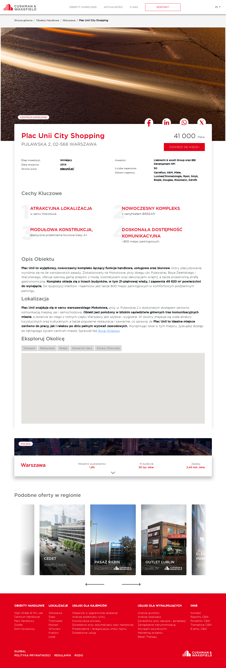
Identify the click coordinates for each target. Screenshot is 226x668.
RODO (79, 655)
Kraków (54, 632)
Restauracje (47, 348)
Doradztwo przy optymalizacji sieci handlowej (102, 624)
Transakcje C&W (201, 624)
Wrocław (55, 629)
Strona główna (23, 20)
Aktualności (113, 7)
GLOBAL (20, 651)
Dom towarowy (24, 629)
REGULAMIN (63, 655)
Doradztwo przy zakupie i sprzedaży (162, 621)
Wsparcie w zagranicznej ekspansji (95, 613)
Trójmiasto (56, 621)
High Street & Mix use (28, 613)
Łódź (52, 636)
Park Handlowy (24, 621)
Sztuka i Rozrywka (108, 348)
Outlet (18, 624)
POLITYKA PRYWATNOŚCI (33, 655)
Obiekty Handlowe (83, 7)
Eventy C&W (199, 629)
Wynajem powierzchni (152, 629)
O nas (134, 7)
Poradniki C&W (200, 621)
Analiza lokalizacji (149, 616)
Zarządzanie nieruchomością (157, 624)
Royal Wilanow (109, 331)
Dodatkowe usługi (84, 632)
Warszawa (69, 20)
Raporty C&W (200, 616)
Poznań (53, 624)
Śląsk (52, 616)
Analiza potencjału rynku (88, 616)
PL (216, 7)
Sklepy (63, 348)
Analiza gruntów (148, 613)
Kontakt (163, 7)
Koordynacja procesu (86, 621)
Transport (29, 348)
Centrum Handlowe (33, 117)
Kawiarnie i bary (82, 348)
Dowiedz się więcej (184, 147)
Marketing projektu (150, 632)
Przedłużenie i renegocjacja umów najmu (99, 629)
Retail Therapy (147, 636)
